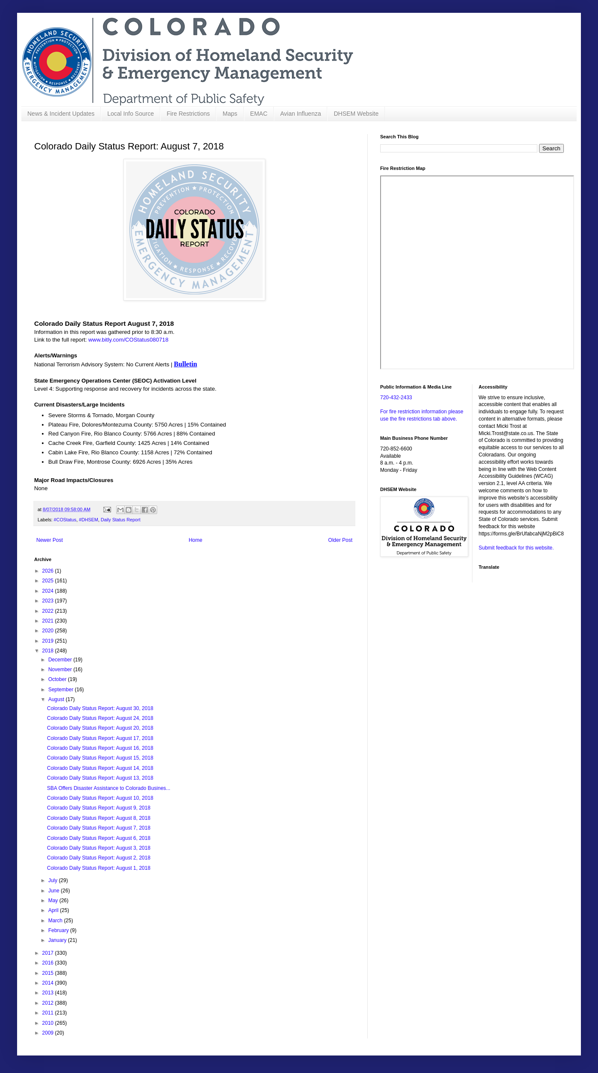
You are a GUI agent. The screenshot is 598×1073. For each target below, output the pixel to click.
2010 (48, 1023)
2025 (48, 581)
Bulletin (185, 364)
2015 (48, 973)
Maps (230, 113)
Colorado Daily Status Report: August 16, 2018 (100, 748)
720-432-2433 (396, 398)
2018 (48, 651)
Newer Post (49, 540)
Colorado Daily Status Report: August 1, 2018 (98, 868)
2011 (48, 1013)
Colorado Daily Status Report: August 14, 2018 (100, 768)
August (57, 699)
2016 (48, 963)
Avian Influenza (300, 113)
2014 (48, 983)
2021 (48, 621)
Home (195, 540)
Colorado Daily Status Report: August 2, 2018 (98, 858)
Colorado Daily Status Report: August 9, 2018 (98, 808)
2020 (48, 631)
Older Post (340, 540)
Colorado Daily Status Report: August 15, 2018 (100, 758)
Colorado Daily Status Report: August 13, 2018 (100, 778)
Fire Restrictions (188, 113)
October (58, 679)
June (54, 891)
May (53, 900)
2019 (48, 641)
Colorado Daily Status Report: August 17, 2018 (100, 738)
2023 (48, 601)
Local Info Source (130, 113)
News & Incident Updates (60, 113)
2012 (48, 1003)
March (56, 921)
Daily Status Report (121, 519)
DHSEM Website (356, 113)
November (60, 669)
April (54, 910)
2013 (48, 993)
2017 (48, 953)
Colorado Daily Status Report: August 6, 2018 (98, 838)
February (59, 930)
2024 (48, 591)
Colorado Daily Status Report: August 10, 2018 (100, 798)
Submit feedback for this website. (516, 548)
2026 (48, 571)
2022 (48, 611)
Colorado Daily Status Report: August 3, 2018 (98, 848)
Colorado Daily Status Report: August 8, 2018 (98, 818)
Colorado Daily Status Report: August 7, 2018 (98, 828)
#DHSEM (88, 519)
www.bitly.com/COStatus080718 (128, 339)
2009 (48, 1033)
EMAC (258, 113)
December (60, 660)
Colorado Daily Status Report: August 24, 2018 (100, 718)
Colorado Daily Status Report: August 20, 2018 (100, 728)
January (58, 940)
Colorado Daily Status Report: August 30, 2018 (100, 708)
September (61, 690)
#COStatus (65, 519)
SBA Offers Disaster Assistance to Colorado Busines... (108, 788)
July (53, 880)
